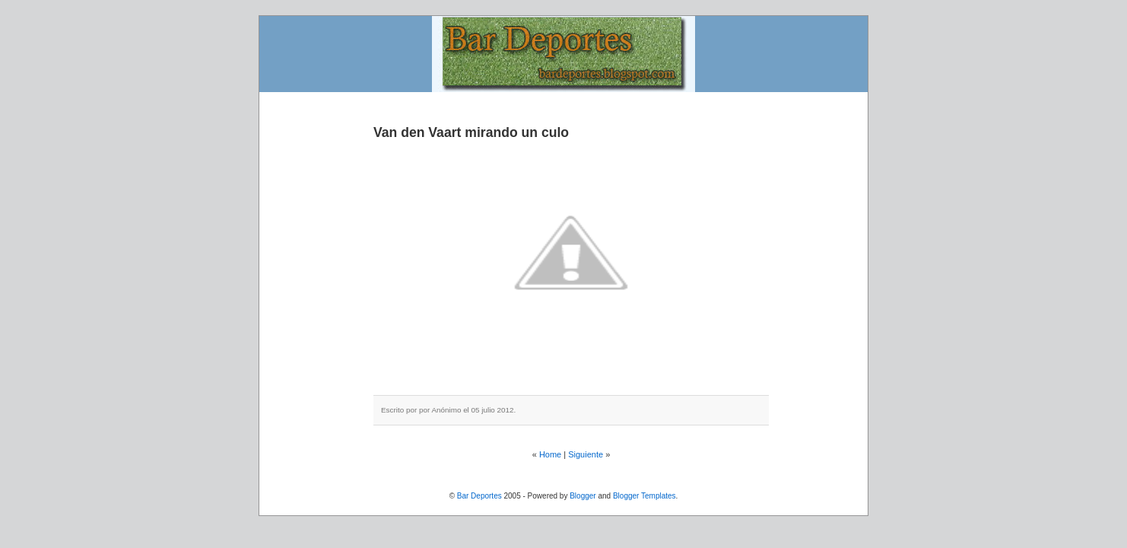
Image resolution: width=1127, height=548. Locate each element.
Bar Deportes (479, 496)
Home (550, 454)
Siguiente (585, 454)
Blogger (582, 496)
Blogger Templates (644, 496)
